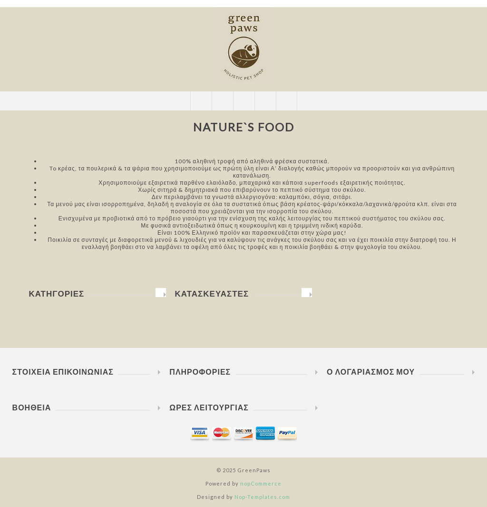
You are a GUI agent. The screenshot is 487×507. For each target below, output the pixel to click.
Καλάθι (265, 100)
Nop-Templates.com (262, 497)
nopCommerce (261, 483)
